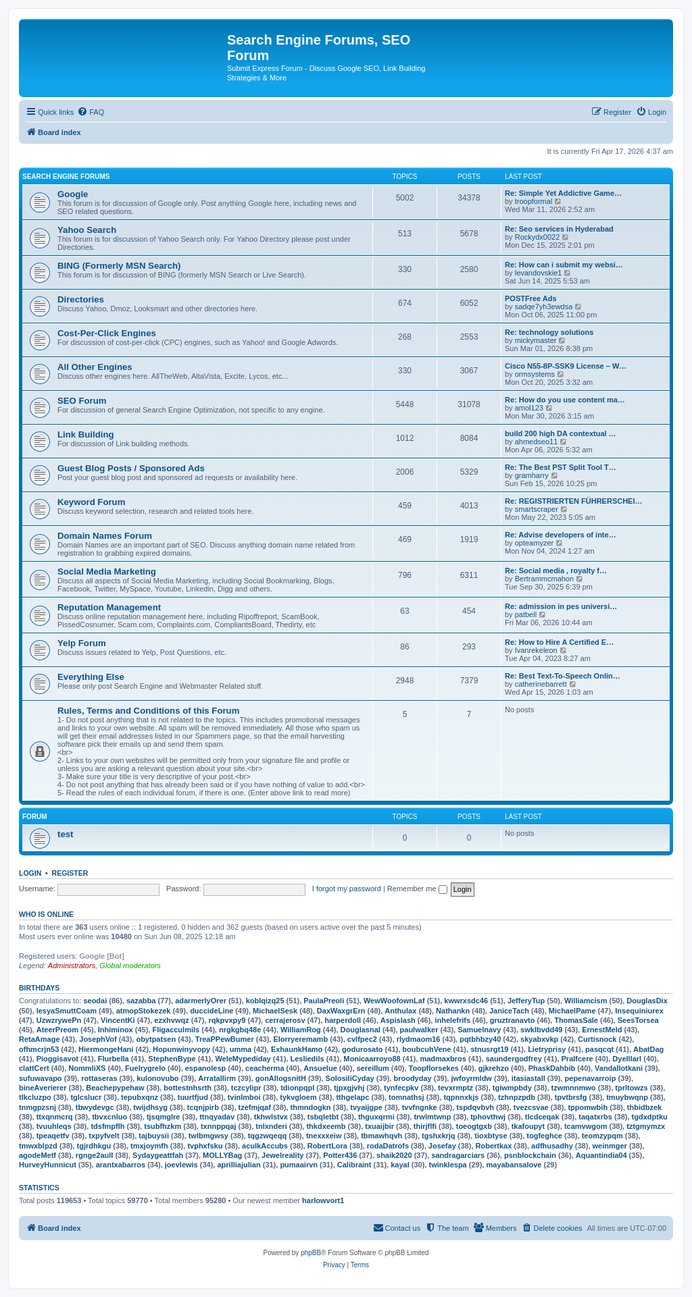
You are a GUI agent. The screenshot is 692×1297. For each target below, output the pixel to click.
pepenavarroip (590, 1078)
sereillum (373, 1068)
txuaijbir (379, 1126)
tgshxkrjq (438, 1136)
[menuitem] (90, 112)
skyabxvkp (539, 1039)
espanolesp (205, 1068)
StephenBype (171, 1059)
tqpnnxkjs (460, 1097)
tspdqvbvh (475, 1107)
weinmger (610, 1146)
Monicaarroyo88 (371, 1059)
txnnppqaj (219, 1126)
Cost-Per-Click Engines (106, 333)
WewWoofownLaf (394, 1001)
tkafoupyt (528, 1126)
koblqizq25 (265, 1001)
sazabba (140, 1001)
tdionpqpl (297, 1088)
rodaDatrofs (388, 1146)
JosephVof (97, 1039)
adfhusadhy (552, 1146)
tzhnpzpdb (516, 1097)
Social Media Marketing (106, 571)
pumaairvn (299, 1165)
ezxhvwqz (171, 1020)
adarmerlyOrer (200, 1001)
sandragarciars (458, 1155)
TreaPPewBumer (224, 1039)
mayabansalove (513, 1165)
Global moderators (130, 965)
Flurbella (113, 1059)
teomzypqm (602, 1136)
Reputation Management (109, 607)
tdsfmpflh (107, 1126)
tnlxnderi (271, 1126)
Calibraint (354, 1165)
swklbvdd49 (541, 1030)
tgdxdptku (650, 1117)
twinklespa (448, 1165)
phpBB (311, 1252)
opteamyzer (534, 543)
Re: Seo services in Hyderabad (559, 229)
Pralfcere (577, 1059)
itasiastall (528, 1078)
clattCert (34, 1068)
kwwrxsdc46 (466, 1001)
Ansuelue (320, 1068)
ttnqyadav (216, 1117)
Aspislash (398, 1020)
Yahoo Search (86, 230)
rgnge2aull (95, 1155)
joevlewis (181, 1165)
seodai (95, 1001)
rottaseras (99, 1078)
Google (72, 194)
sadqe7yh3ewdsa (544, 306)
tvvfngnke (419, 1107)
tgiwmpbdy (512, 1088)
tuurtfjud (193, 1097)
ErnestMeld (602, 1030)
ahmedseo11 (536, 442)
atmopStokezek (143, 1011)
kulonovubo (157, 1078)
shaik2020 (394, 1155)
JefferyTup (526, 1001)
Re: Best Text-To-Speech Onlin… (562, 676)
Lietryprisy (547, 1049)
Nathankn (453, 1011)
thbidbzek (644, 1107)
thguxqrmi (376, 1117)
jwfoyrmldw (471, 1078)
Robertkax (494, 1146)
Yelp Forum (81, 643)
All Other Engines (94, 367)
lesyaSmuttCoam (66, 1011)
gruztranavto (512, 1020)
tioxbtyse (490, 1136)
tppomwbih (588, 1107)
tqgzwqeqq (267, 1136)
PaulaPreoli (323, 1001)
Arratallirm (217, 1078)
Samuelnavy (479, 1030)
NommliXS (86, 1068)
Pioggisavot (57, 1059)
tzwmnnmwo (573, 1088)
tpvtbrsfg (571, 1097)
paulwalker (419, 1030)
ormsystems (535, 374)
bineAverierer (43, 1088)
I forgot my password (346, 888)
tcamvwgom (586, 1126)
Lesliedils (307, 1059)
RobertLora (327, 1146)
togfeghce (544, 1136)
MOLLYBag (222, 1155)
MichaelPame (572, 1011)
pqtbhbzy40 (480, 1039)
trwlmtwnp (432, 1117)
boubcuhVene (426, 1049)
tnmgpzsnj (37, 1107)
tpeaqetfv (53, 1136)
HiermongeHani (105, 1049)
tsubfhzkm (162, 1126)
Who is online (46, 914)
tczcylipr (246, 1088)
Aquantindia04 (601, 1155)
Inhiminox (115, 1030)
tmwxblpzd (38, 1146)
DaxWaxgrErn (341, 1011)
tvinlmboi (244, 1097)
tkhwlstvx (271, 1117)
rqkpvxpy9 (226, 1020)
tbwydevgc (95, 1107)
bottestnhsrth (188, 1088)
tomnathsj (406, 1097)
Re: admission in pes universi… (561, 606)
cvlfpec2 (362, 1039)
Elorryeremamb (300, 1039)
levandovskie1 (538, 273)
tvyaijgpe (366, 1107)
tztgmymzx (645, 1126)
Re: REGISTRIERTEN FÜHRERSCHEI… (574, 501)
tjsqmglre (163, 1117)
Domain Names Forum (104, 536)
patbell (526, 614)
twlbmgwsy (208, 1136)
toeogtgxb (474, 1126)
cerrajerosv (285, 1020)
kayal (400, 1165)
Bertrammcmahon (544, 579)
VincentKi (118, 1020)
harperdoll (342, 1020)
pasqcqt (599, 1049)
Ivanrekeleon (536, 650)
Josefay (442, 1146)
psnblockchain (530, 1155)
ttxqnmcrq (54, 1117)
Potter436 (340, 1155)
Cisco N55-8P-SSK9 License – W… (565, 366)
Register (70, 873)
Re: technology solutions (549, 332)
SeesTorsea (638, 1020)
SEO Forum (82, 401)
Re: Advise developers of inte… (560, 535)
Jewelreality (282, 1155)
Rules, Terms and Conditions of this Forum (148, 711)
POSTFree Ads (531, 298)
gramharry (532, 475)
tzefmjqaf (255, 1107)
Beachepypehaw (115, 1088)
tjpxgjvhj (349, 1088)
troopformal (534, 201)
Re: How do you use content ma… (565, 400)
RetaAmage (39, 1039)
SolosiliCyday (350, 1078)
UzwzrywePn (59, 1020)
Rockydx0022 (537, 237)
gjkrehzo (493, 1068)
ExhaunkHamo (296, 1049)
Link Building (85, 434)
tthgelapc (352, 1097)
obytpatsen (156, 1039)
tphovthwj (487, 1117)
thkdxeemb (325, 1126)
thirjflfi (425, 1126)
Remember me (417, 888)
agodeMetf (37, 1155)
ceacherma (265, 1068)
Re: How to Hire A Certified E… (559, 642)
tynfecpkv (401, 1088)
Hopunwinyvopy (181, 1049)
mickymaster (536, 340)
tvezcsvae (531, 1107)
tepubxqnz (139, 1097)
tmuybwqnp (627, 1097)
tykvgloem (298, 1097)
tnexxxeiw (324, 1136)
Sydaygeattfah (157, 1155)
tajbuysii (154, 1136)
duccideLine (211, 1011)
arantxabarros (120, 1165)
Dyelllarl (626, 1059)
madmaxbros (443, 1059)
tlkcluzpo (35, 1097)
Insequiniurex (639, 1011)
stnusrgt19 (489, 1049)
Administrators (71, 965)
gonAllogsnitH (280, 1078)
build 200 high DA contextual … (560, 433)
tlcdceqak (542, 1117)
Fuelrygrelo (145, 1068)
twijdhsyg (150, 1107)
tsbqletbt (323, 1117)
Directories (80, 299)
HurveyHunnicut (47, 1165)
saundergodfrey (514, 1059)
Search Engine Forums (65, 176)
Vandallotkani (619, 1068)
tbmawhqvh (381, 1136)
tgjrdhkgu (94, 1146)
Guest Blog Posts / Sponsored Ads (131, 468)
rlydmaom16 (419, 1039)
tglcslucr (85, 1097)
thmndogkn (311, 1107)
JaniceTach (509, 1011)
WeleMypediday (242, 1059)
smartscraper (536, 509)
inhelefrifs (452, 1020)
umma (240, 1049)
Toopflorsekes (434, 1068)
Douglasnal (360, 1030)
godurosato (362, 1049)
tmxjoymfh (149, 1146)
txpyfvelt (104, 1136)
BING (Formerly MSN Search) (118, 266)
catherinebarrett (541, 684)
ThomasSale (576, 1020)
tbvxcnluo (109, 1117)
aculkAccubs (265, 1146)
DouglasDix (647, 1001)
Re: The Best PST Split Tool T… (560, 467)
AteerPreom (57, 1030)
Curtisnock (597, 1039)
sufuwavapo (40, 1078)
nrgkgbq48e (240, 1030)
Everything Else (90, 677)
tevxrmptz (455, 1088)
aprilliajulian (238, 1165)
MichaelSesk (275, 1011)
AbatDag (648, 1049)
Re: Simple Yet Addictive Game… (563, 193)
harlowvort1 (323, 1200)
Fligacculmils (175, 1030)
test (65, 834)
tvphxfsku (204, 1146)
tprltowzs (631, 1088)
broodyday (412, 1078)
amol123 (529, 408)
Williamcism (585, 1001)
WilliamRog (300, 1030)
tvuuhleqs (54, 1126)
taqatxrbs (595, 1117)
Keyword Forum (91, 502)
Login (30, 873)
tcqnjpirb (203, 1107)
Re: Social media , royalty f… (556, 570)
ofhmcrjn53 (39, 1049)
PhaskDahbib (552, 1068)
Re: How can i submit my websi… (564, 265)
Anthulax (400, 1011)
